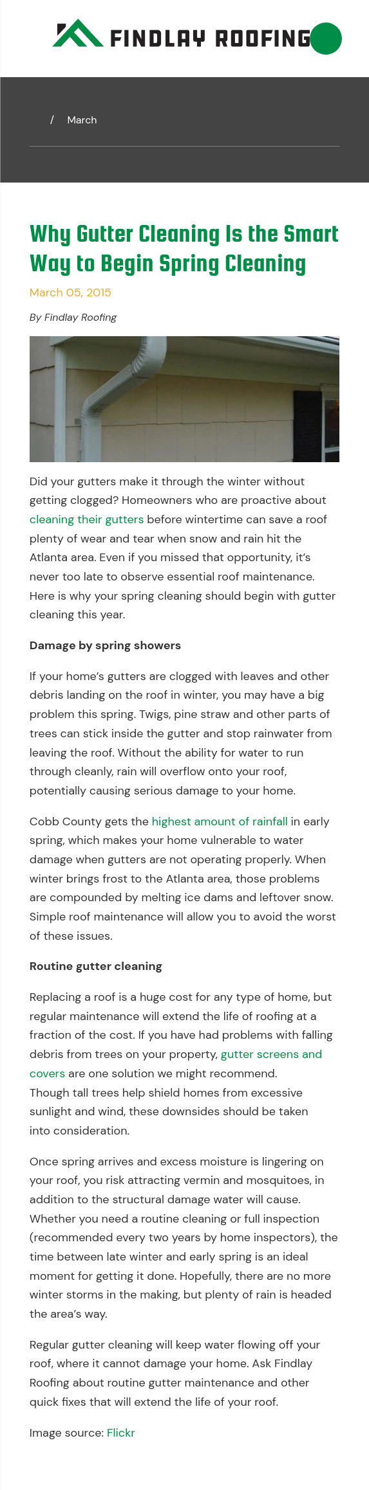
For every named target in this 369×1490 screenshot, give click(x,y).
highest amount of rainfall (220, 821)
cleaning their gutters (87, 519)
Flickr (121, 1433)
